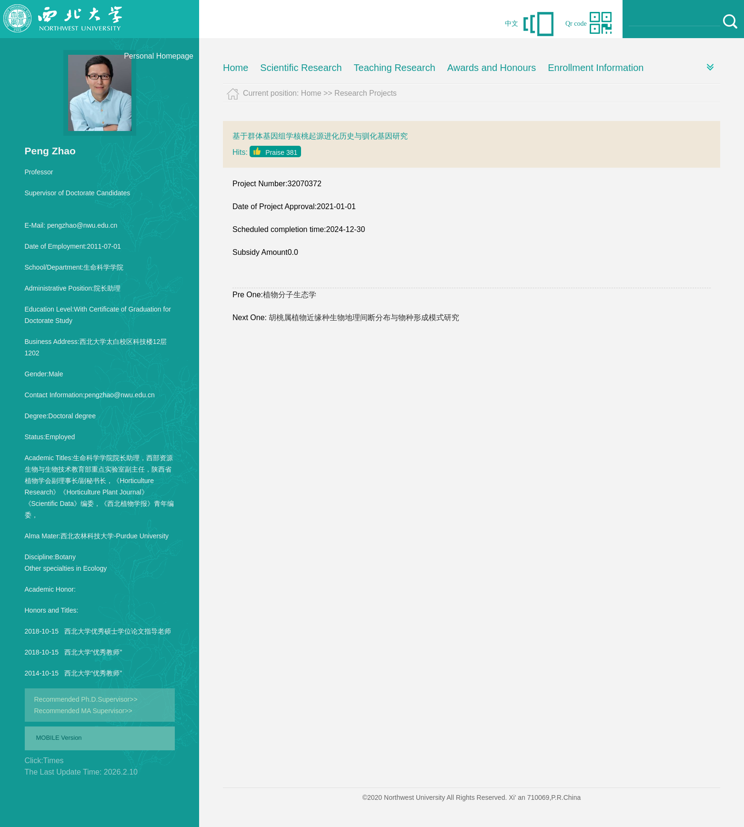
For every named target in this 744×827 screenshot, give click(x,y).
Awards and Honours (491, 67)
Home (235, 67)
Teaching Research (394, 67)
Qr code (576, 23)
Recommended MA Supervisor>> (83, 711)
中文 (511, 23)
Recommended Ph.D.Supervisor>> (86, 699)
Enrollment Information (595, 67)
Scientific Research (301, 67)
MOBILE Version (59, 737)
